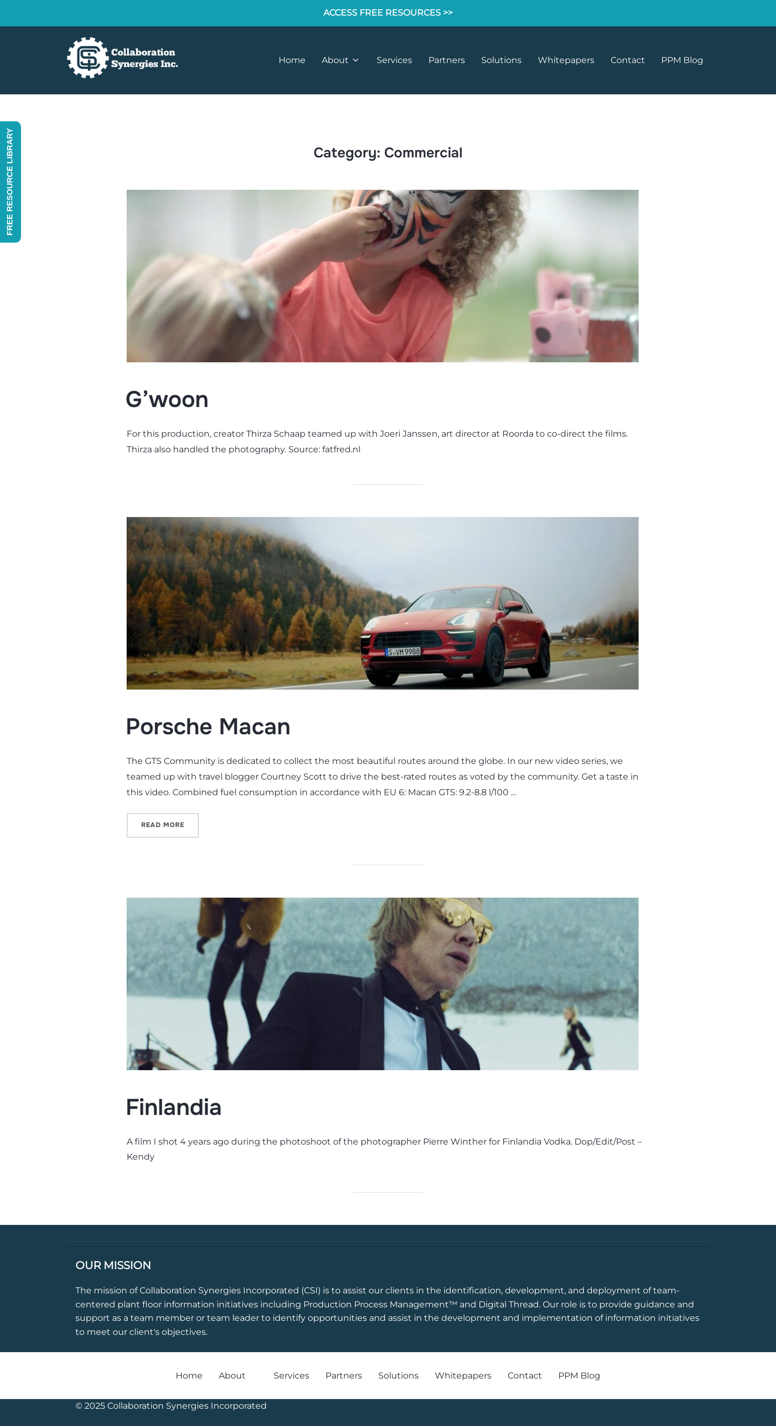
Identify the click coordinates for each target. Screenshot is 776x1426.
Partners (446, 60)
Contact (628, 60)
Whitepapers (566, 60)
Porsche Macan (208, 726)
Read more (170, 824)
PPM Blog (682, 60)
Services (394, 60)
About (341, 60)
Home (292, 60)
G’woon (167, 399)
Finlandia (174, 1107)
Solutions (501, 60)
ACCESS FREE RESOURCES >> (388, 13)
